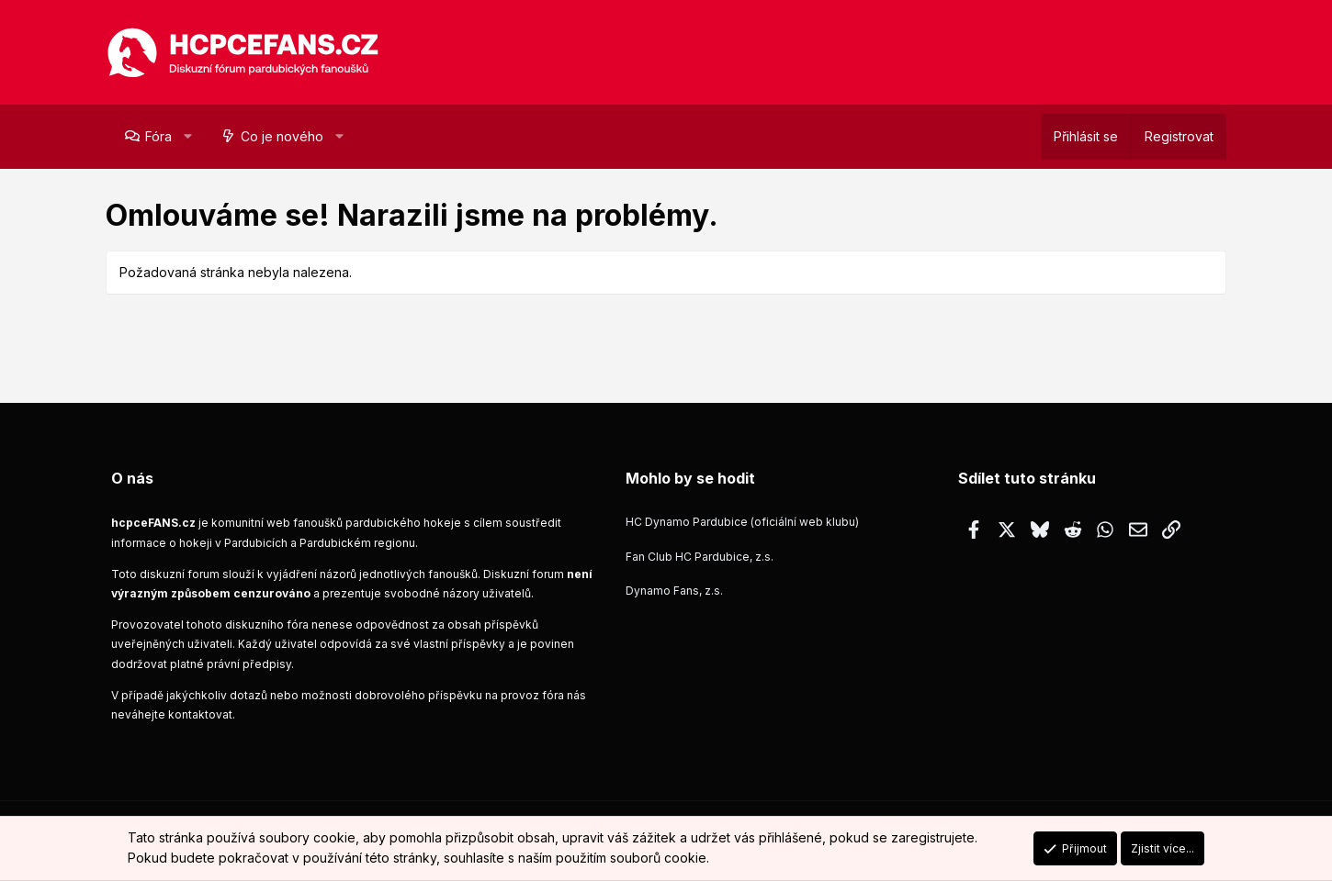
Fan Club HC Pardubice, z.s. (699, 556)
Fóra (158, 136)
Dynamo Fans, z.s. (674, 590)
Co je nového (282, 136)
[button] (187, 137)
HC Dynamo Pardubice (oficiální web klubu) (742, 522)
